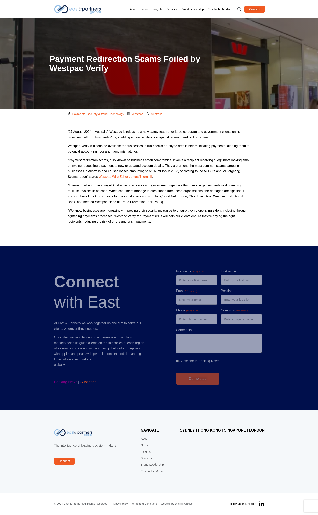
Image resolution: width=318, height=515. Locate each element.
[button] (239, 9)
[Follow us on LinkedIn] (261, 503)
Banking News (65, 382)
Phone (187, 311)
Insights (157, 9)
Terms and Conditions (144, 503)
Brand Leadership (192, 9)
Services (171, 9)
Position (226, 291)
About (134, 9)
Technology (116, 114)
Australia (156, 114)
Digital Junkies (184, 503)
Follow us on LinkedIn (242, 503)
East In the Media (219, 9)
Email (186, 291)
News (144, 9)
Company (234, 311)
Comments (184, 330)
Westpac (137, 114)
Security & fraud (97, 114)
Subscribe (88, 382)
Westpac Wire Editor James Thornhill (125, 176)
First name (190, 272)
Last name (228, 271)
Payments (78, 114)
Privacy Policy (119, 503)
